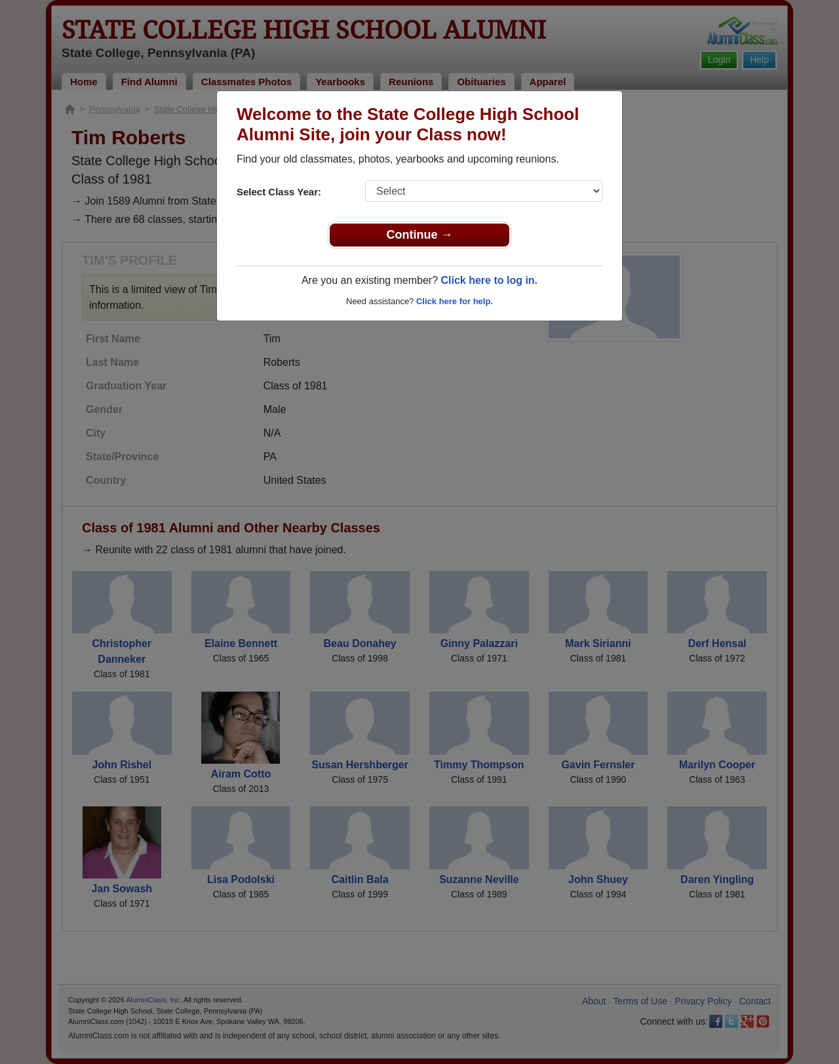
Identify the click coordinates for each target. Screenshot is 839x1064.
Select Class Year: (279, 191)
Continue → (420, 234)
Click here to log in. (488, 280)
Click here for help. (454, 301)
